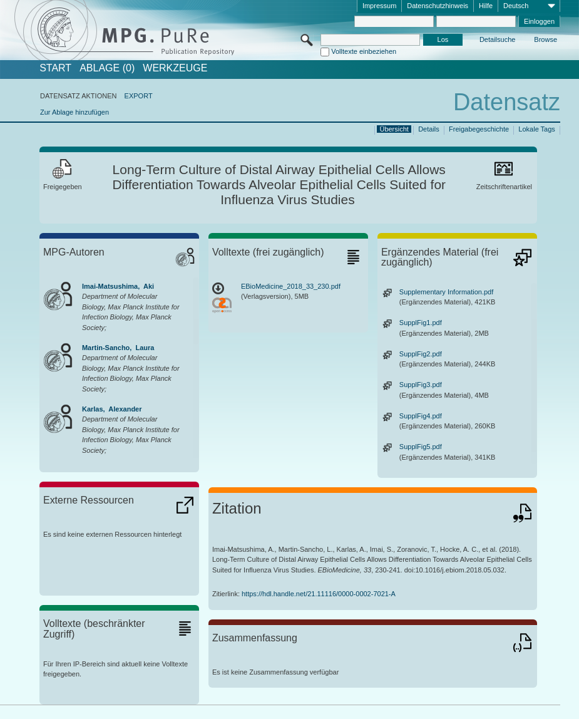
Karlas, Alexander (112, 409)
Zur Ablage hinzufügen (74, 112)
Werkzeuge (175, 68)
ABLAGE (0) (107, 68)
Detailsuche (497, 39)
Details (428, 129)
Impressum (379, 5)
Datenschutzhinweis (437, 5)
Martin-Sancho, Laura (118, 347)
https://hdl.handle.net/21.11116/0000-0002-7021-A (319, 593)
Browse (545, 39)
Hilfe (486, 5)
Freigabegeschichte (479, 129)
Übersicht (393, 129)
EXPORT (139, 96)
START (55, 68)
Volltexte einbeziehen (363, 51)
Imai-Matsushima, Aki (118, 286)
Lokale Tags (536, 129)
